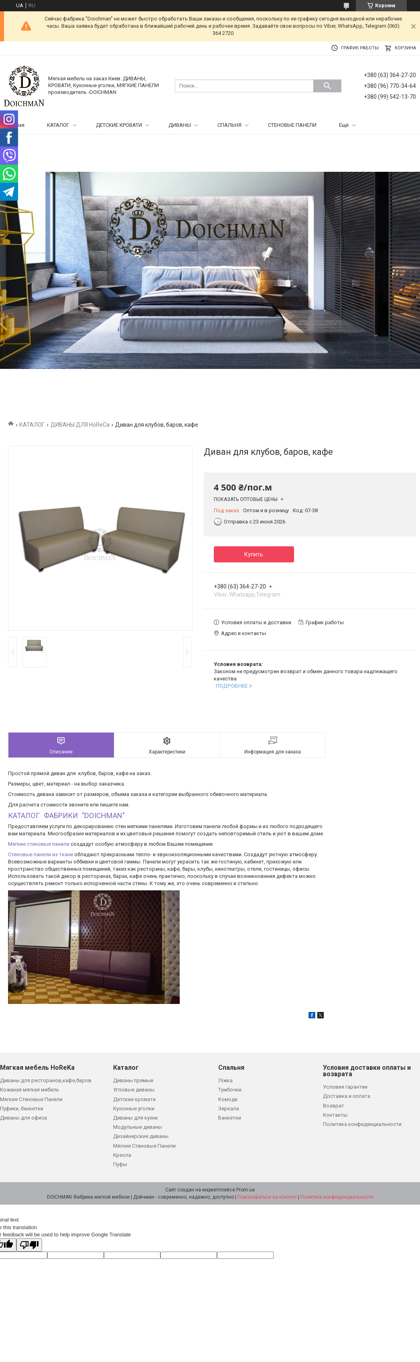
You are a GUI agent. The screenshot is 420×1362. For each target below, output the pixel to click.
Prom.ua (245, 1190)
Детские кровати (134, 1099)
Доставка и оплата (346, 1096)
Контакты (335, 1115)
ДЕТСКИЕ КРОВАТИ (119, 125)
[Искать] (327, 85)
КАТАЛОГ (58, 125)
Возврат (333, 1106)
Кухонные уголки (133, 1108)
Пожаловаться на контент (267, 1197)
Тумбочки (229, 1090)
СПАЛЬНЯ (229, 125)
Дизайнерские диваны (140, 1136)
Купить (253, 554)
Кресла (122, 1155)
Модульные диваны (137, 1127)
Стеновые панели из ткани (40, 854)
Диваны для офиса (23, 1118)
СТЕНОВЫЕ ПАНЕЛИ (292, 125)
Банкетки (229, 1118)
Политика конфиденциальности (362, 1124)
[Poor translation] (29, 1245)
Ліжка (225, 1080)
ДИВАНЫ (179, 125)
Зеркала (228, 1108)
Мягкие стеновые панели (38, 844)
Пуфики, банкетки (21, 1108)
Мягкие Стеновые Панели (31, 1099)
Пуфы (120, 1164)
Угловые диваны (133, 1090)
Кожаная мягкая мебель (29, 1090)
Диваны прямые (133, 1080)
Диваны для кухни (135, 1118)
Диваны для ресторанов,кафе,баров (45, 1080)
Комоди (227, 1099)
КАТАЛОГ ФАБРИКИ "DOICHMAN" (66, 815)
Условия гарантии (345, 1087)
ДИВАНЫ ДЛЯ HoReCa (80, 424)
